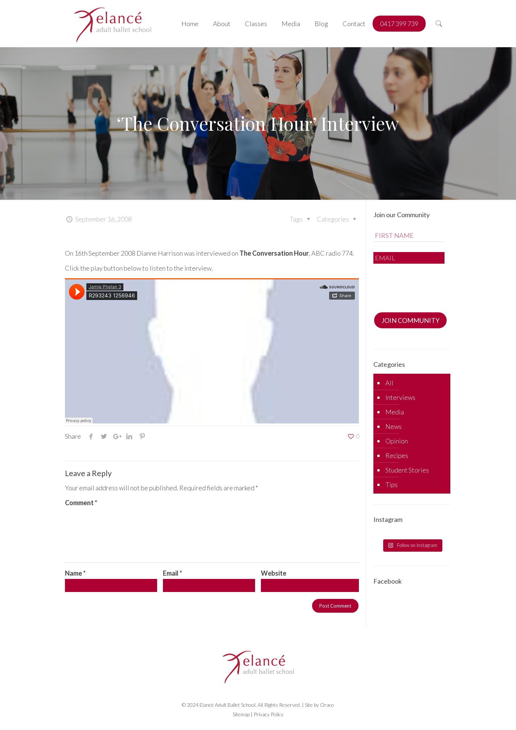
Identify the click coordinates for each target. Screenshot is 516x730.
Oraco (327, 705)
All (389, 383)
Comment (81, 503)
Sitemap (241, 714)
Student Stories (407, 470)
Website (273, 573)
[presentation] (428, 286)
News (393, 426)
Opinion (396, 441)
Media (394, 412)
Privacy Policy (268, 714)
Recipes (396, 455)
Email (172, 573)
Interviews (400, 397)
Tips (391, 484)
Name (75, 573)
